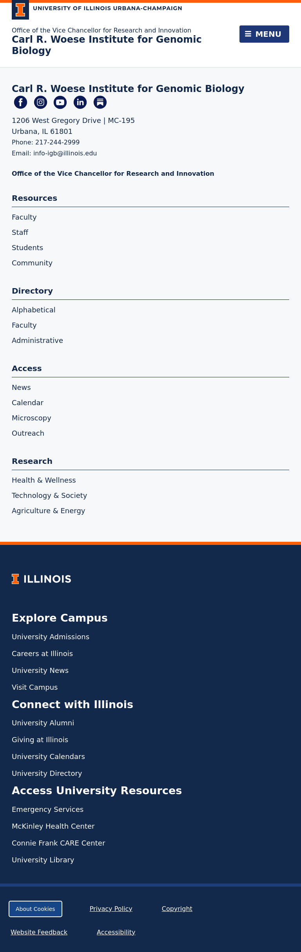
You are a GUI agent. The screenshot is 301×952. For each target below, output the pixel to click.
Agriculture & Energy (48, 511)
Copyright (177, 908)
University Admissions (50, 637)
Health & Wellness (44, 480)
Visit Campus (35, 687)
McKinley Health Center (53, 826)
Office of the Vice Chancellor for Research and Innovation (101, 30)
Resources (34, 198)
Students (27, 247)
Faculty (24, 217)
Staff (20, 232)
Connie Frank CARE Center (58, 843)
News (21, 387)
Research (32, 461)
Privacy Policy (111, 908)
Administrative (37, 340)
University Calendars (48, 756)
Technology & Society (49, 495)
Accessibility (116, 932)
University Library (43, 860)
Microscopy (31, 418)
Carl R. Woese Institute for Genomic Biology (128, 89)
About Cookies (35, 909)
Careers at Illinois (42, 653)
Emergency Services (47, 809)
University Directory (47, 773)
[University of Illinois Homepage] (41, 579)
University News (40, 670)
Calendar (28, 402)
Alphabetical (34, 310)
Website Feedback (40, 932)
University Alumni (43, 723)
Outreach (28, 433)
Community (32, 263)
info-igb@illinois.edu (65, 153)
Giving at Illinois (40, 740)
